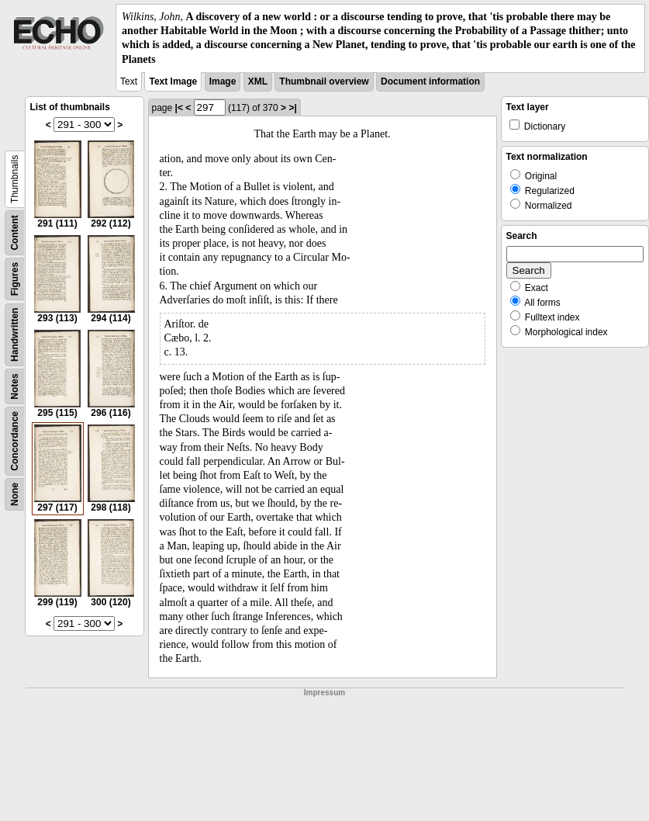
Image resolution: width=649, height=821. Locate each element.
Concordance (14, 441)
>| (292, 107)
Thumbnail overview (323, 81)
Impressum (324, 692)
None (14, 494)
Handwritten (14, 334)
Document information (430, 81)
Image (222, 81)
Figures (14, 279)
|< (179, 107)
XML (258, 81)
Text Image (173, 81)
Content (14, 232)
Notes (14, 386)
